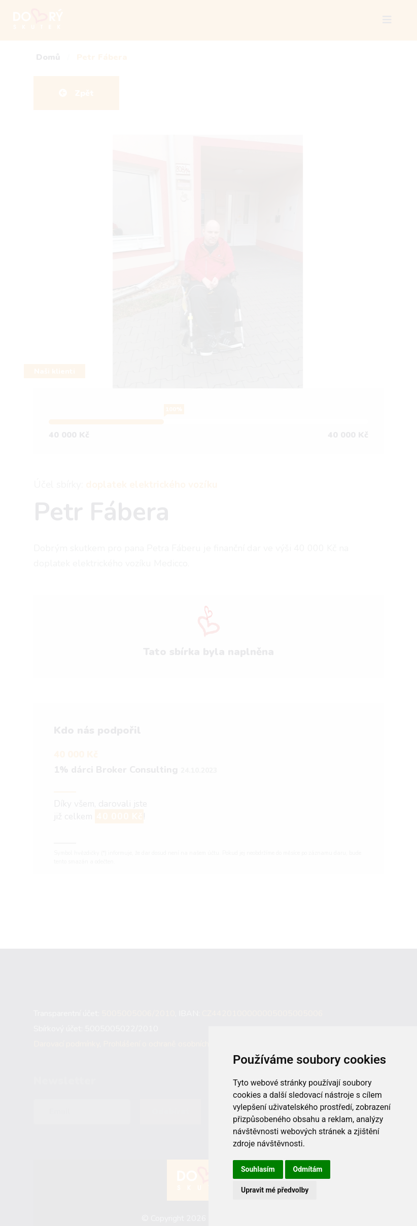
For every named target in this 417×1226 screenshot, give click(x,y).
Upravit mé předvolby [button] (274, 1190)
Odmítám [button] (308, 1169)
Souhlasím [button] (258, 1169)
